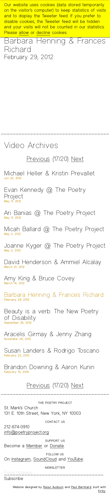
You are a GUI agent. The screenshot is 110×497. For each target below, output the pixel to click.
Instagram (21, 459)
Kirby (102, 491)
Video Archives (31, 145)
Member (34, 445)
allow (24, 32)
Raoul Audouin (53, 487)
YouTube (75, 459)
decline (43, 32)
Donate (57, 445)
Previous (38, 158)
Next (77, 158)
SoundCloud (45, 459)
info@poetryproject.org (26, 432)
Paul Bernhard (81, 487)
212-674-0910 (16, 426)
